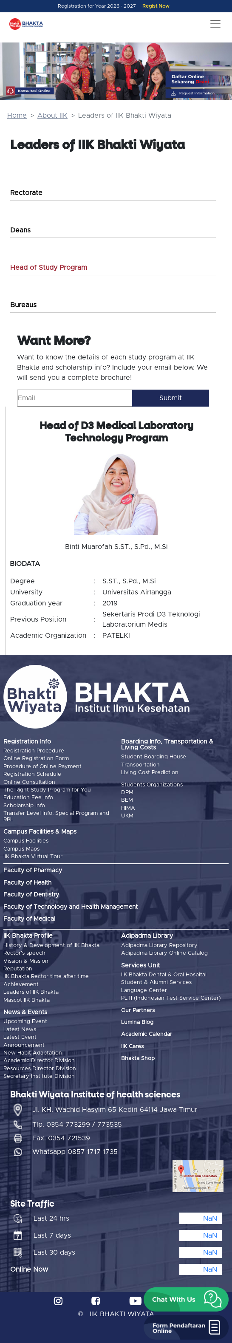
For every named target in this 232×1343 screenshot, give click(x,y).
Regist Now (156, 6)
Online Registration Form (36, 758)
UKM (127, 816)
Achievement (21, 984)
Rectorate (26, 192)
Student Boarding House (153, 757)
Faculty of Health (27, 883)
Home (17, 115)
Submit (170, 398)
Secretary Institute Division (39, 1076)
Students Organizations (152, 785)
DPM (127, 792)
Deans (20, 230)
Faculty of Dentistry (31, 895)
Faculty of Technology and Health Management (70, 907)
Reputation (17, 969)
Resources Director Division (39, 1069)
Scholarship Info (24, 806)
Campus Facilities (25, 841)
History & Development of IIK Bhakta (51, 945)
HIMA (128, 808)
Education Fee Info (28, 797)
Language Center (144, 990)
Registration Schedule (32, 774)
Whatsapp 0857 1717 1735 (75, 1151)
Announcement (24, 1045)
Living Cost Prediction (149, 772)
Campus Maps (21, 849)
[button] (186, 1299)
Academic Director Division (39, 1060)
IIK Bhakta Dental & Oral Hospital (164, 975)
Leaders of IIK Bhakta (31, 992)
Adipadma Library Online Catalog (164, 953)
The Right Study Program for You (47, 790)
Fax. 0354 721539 (61, 1138)
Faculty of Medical (29, 919)
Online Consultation (29, 782)
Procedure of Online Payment (42, 766)
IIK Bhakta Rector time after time (46, 976)
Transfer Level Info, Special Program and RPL (56, 816)
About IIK (52, 115)
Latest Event (20, 1037)
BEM (127, 800)
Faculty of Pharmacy (32, 871)
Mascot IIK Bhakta (26, 1000)
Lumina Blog (137, 1022)
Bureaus (23, 305)
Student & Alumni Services (156, 982)
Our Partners (138, 1010)
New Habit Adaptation (32, 1053)
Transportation (140, 765)
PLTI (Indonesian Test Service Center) (171, 998)
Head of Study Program (48, 267)
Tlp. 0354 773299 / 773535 (77, 1124)
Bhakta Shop (138, 1058)
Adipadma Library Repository (159, 945)
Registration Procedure (33, 751)
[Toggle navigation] (215, 24)
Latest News (19, 1029)
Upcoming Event (25, 1021)
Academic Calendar (146, 1034)
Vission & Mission (25, 961)
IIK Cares (132, 1046)
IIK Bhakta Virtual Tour (32, 857)
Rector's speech (24, 953)
